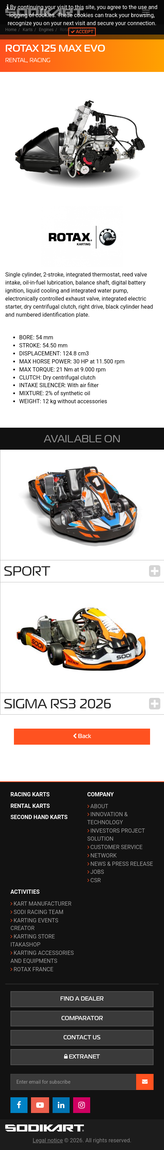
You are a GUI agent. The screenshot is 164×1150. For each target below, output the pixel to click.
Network (104, 855)
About (99, 806)
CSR (96, 880)
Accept (82, 31)
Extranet (82, 1056)
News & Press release (122, 864)
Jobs (97, 872)
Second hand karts (39, 817)
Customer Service (117, 847)
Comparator (82, 1018)
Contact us (82, 1037)
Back (82, 736)
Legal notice (48, 1140)
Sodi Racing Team (38, 912)
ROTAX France (33, 969)
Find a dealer (82, 998)
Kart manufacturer (42, 903)
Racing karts (30, 794)
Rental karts (30, 806)
